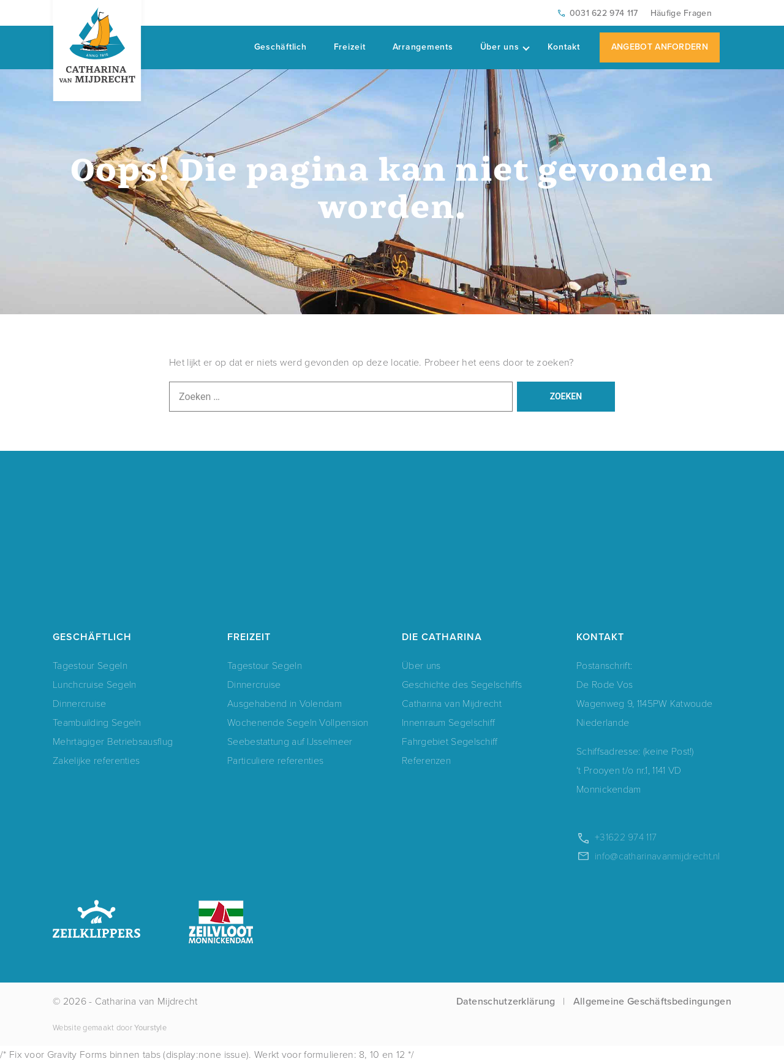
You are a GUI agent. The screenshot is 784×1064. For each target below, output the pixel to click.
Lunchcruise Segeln (94, 684)
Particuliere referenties (275, 760)
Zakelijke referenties (96, 760)
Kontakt (564, 46)
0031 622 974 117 (604, 13)
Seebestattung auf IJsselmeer (289, 741)
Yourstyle (149, 1027)
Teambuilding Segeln (97, 722)
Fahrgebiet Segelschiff (450, 741)
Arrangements (423, 46)
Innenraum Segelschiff (448, 722)
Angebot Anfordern (659, 46)
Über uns (505, 46)
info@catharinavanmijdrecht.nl (657, 856)
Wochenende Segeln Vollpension (298, 722)
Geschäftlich (280, 46)
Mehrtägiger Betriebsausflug (113, 741)
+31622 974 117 (626, 837)
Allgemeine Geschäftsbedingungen (652, 1001)
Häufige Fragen (681, 13)
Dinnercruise (80, 703)
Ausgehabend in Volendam (284, 703)
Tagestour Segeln (90, 665)
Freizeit (350, 46)
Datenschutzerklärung (506, 1001)
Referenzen (426, 760)
